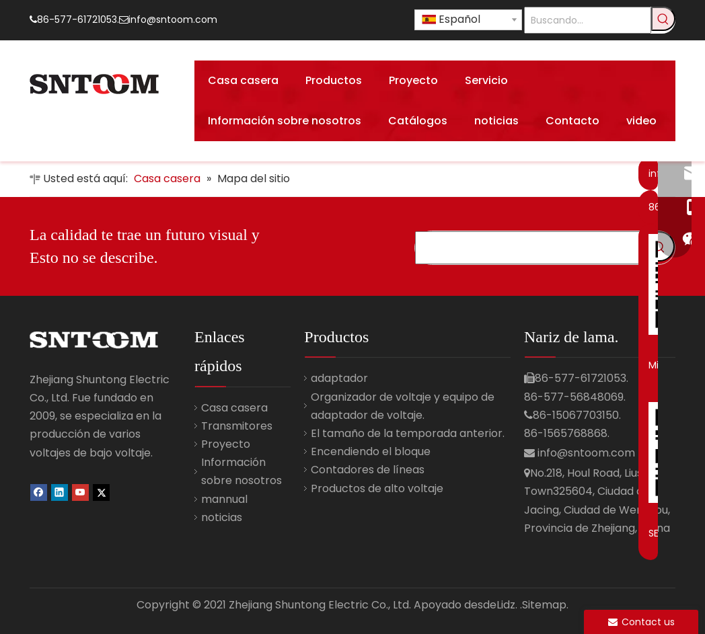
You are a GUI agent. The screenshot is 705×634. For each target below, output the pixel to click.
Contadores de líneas (367, 469)
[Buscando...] (587, 20)
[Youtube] (80, 492)
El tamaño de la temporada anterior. (408, 433)
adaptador (339, 378)
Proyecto (225, 444)
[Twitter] (101, 492)
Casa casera (234, 407)
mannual (224, 499)
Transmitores (236, 426)
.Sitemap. (544, 604)
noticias (221, 517)
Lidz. (506, 604)
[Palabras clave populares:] (663, 19)
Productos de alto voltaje (377, 488)
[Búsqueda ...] (529, 247)
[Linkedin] (59, 492)
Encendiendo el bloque (371, 451)
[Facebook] (38, 492)
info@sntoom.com (172, 19)
